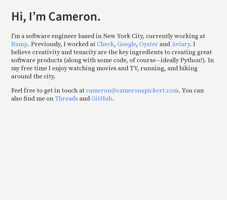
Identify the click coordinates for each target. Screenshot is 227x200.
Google (126, 44)
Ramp (19, 44)
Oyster (148, 44)
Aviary (181, 44)
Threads (66, 99)
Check (105, 44)
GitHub (101, 99)
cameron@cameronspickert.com (132, 91)
